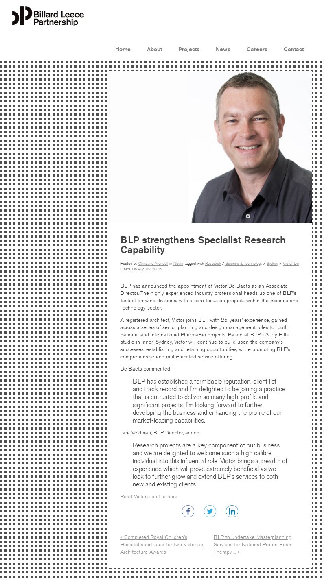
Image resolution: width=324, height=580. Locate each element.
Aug (141, 269)
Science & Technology (243, 263)
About (154, 49)
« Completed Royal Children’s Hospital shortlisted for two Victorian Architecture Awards (161, 544)
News (223, 49)
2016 (157, 269)
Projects (188, 49)
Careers (257, 49)
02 (148, 269)
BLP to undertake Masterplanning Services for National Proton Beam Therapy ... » (253, 544)
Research (213, 263)
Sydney (272, 263)
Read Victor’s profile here (148, 496)
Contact (294, 49)
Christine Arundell (153, 263)
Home (123, 49)
